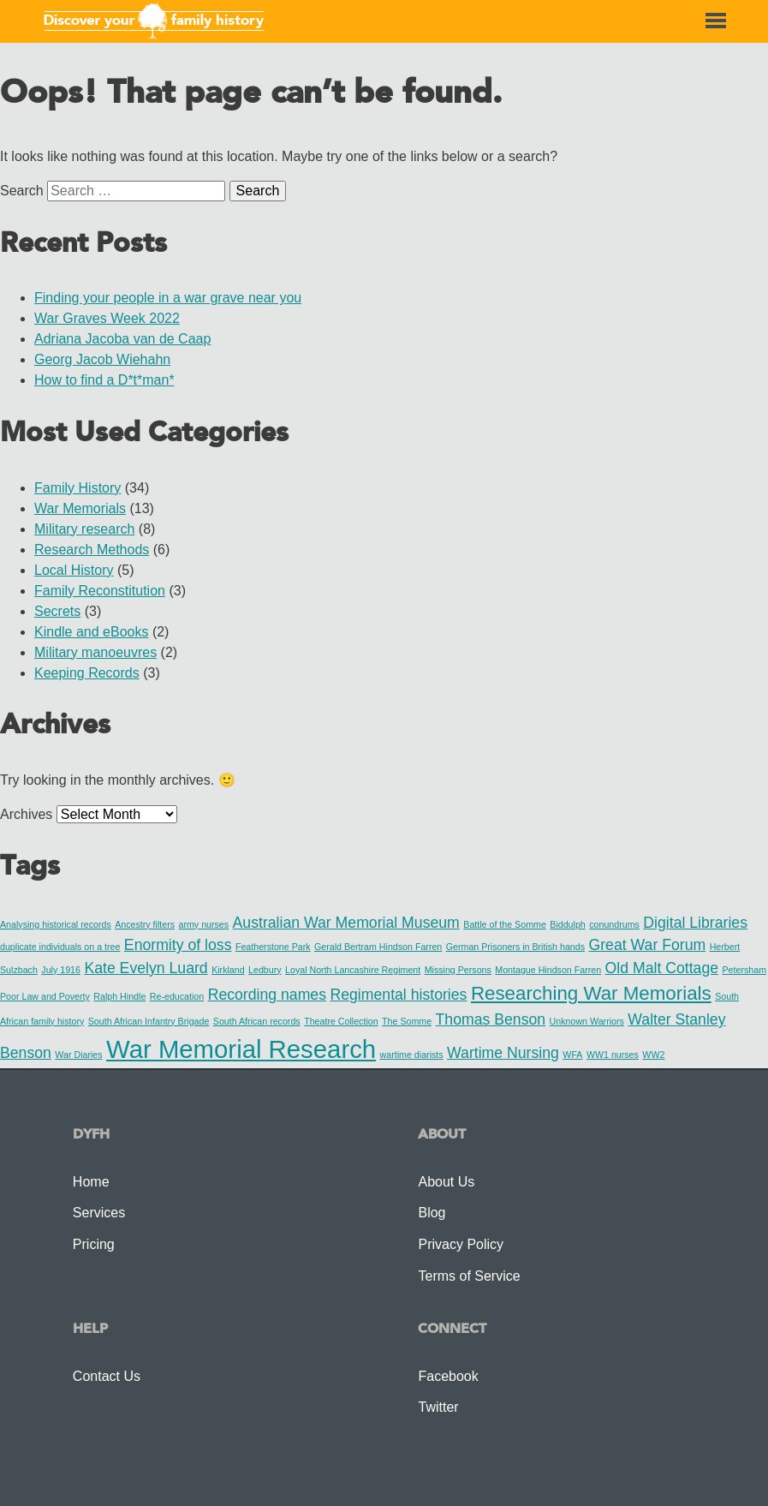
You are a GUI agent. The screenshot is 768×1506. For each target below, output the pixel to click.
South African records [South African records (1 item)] (257, 1021)
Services (99, 1212)
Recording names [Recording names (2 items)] (267, 994)
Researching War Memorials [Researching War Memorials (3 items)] (591, 993)
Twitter (438, 1407)
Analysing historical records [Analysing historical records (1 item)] (55, 924)
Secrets (57, 611)
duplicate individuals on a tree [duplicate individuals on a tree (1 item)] (60, 946)
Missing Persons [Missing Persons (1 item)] (458, 970)
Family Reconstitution (99, 590)
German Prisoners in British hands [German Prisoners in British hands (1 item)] (515, 946)
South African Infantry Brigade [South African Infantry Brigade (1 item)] (149, 1021)
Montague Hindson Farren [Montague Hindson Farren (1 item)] (548, 970)
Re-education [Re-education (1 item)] (177, 996)
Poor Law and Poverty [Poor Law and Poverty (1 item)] (45, 996)
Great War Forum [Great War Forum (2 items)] (646, 944)
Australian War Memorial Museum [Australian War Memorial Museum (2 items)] (346, 922)
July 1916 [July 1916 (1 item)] (60, 970)
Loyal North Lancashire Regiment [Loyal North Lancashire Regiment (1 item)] (352, 970)
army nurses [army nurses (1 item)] (204, 924)
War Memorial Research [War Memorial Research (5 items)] (241, 1049)
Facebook (448, 1376)
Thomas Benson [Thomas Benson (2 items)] (491, 1019)
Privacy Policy (460, 1244)
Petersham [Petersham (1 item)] (745, 970)
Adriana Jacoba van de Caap (122, 339)
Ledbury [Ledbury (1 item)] (265, 970)
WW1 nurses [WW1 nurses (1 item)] (612, 1054)
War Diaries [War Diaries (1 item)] (78, 1054)
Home (91, 1181)
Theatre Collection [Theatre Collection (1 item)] (341, 1021)
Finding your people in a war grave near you (167, 297)
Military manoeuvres (95, 652)
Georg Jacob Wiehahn (102, 359)
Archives (26, 814)
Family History (77, 488)
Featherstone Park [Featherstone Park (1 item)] (273, 946)
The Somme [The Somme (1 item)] (407, 1021)
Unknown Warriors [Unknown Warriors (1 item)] (587, 1021)
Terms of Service (469, 1276)
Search (22, 190)
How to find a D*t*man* (104, 380)
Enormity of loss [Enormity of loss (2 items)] (178, 944)
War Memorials (80, 508)
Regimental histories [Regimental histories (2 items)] (398, 994)
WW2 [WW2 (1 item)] (653, 1054)
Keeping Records (87, 673)
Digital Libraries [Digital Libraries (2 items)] (695, 922)
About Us (446, 1181)
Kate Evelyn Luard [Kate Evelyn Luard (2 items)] (145, 968)
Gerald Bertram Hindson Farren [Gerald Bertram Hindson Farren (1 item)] (378, 946)
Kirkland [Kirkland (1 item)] (228, 970)
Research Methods (91, 549)
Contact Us (106, 1376)
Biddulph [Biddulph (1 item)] (567, 924)
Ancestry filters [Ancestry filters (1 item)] (145, 924)
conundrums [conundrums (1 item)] (614, 924)
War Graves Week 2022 (107, 318)
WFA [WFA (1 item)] (572, 1054)
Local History (73, 570)
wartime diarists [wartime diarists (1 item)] (412, 1054)
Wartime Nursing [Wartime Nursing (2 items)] (503, 1052)
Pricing (94, 1244)
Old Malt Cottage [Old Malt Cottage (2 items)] (661, 968)
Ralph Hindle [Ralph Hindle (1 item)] (119, 996)
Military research (84, 529)
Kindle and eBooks (91, 632)
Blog (431, 1212)
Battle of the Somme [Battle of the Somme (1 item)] (504, 924)
